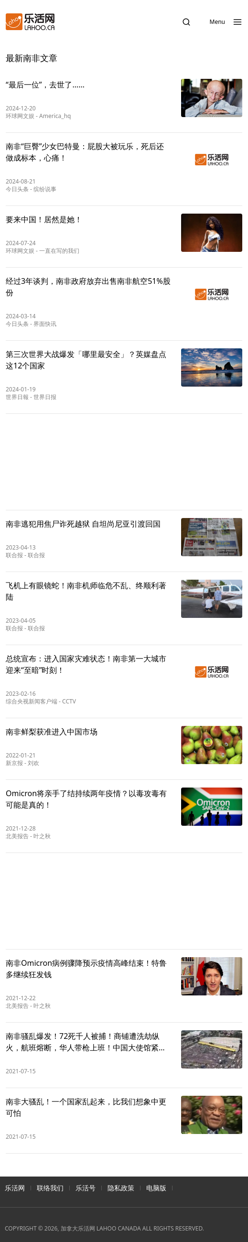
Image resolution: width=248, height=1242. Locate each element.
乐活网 (15, 1187)
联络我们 (50, 1187)
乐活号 (85, 1187)
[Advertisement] (124, 461)
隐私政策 (121, 1187)
